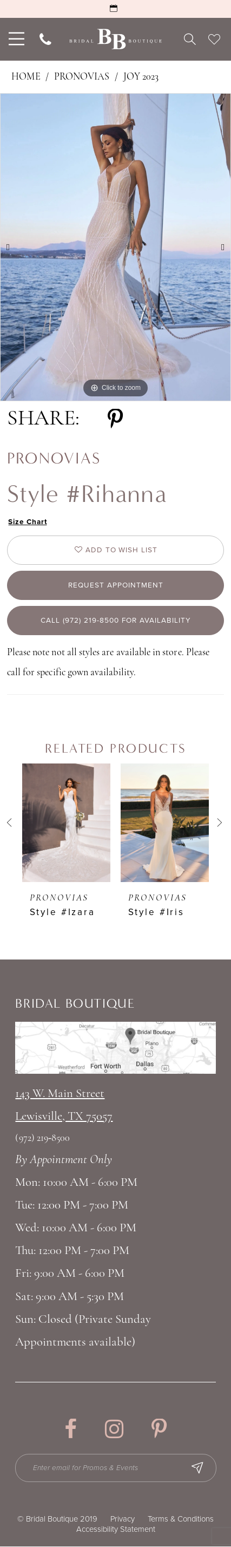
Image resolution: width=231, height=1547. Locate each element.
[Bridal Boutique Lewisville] (115, 39)
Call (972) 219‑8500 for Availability (116, 621)
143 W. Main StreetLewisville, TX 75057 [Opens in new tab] (64, 1106)
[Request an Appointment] (115, 9)
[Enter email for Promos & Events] (116, 1468)
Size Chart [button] (28, 522)
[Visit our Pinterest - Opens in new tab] (159, 1430)
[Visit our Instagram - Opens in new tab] (114, 1430)
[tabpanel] (115, 247)
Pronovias (82, 77)
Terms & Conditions (181, 1519)
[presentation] (66, 823)
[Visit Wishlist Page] (214, 39)
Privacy (122, 1519)
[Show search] (189, 39)
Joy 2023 (141, 77)
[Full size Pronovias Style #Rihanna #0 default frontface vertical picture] (115, 247)
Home (25, 77)
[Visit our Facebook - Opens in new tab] (70, 1430)
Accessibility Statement (115, 1530)
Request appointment (115, 585)
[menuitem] (15, 39)
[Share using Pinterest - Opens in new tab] (115, 419)
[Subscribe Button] (198, 1468)
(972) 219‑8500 (42, 1139)
